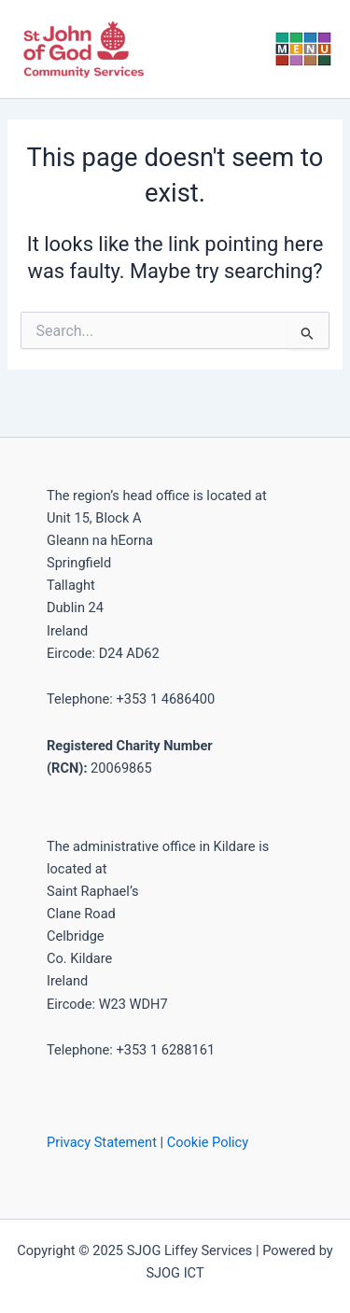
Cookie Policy (207, 1142)
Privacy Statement (102, 1142)
